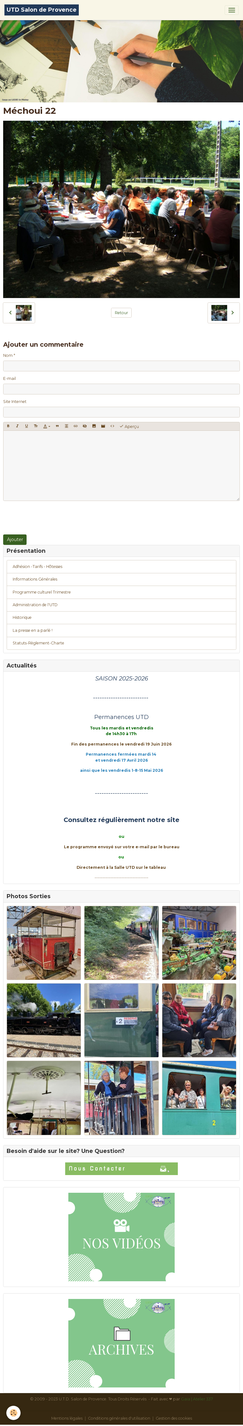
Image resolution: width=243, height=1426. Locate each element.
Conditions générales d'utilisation (119, 1418)
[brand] (41, 9)
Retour (121, 312)
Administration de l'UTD (35, 604)
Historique (22, 617)
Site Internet (15, 401)
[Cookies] (13, 1413)
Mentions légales (67, 1418)
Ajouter (15, 539)
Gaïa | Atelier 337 (197, 1399)
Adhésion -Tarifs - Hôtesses (37, 566)
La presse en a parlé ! (33, 630)
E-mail (9, 378)
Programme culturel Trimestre (42, 592)
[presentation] (51, 517)
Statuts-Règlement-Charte (38, 643)
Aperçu (129, 426)
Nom (8, 355)
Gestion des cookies (174, 1418)
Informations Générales (35, 579)
